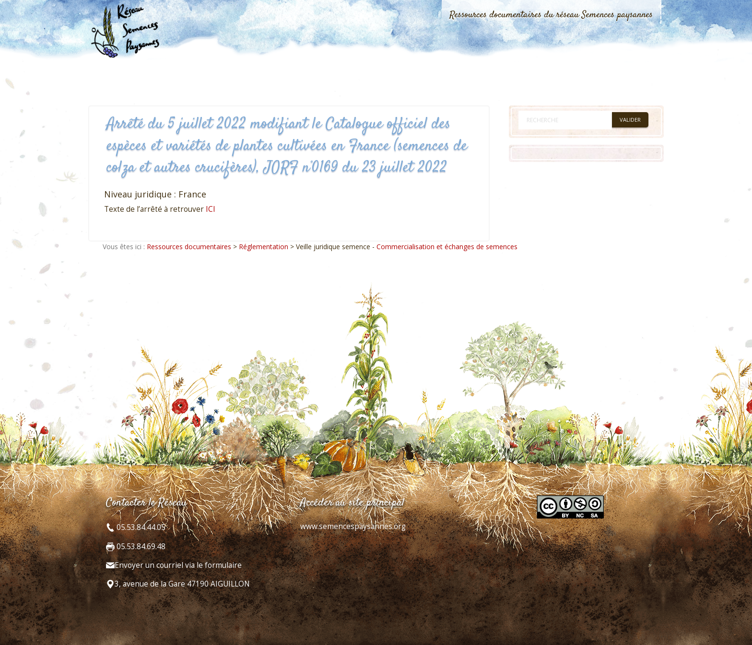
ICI (210, 209)
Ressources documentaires (189, 246)
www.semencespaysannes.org (353, 526)
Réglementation (263, 246)
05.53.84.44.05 (140, 527)
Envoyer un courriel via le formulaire (178, 565)
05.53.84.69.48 (140, 546)
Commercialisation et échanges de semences (446, 246)
